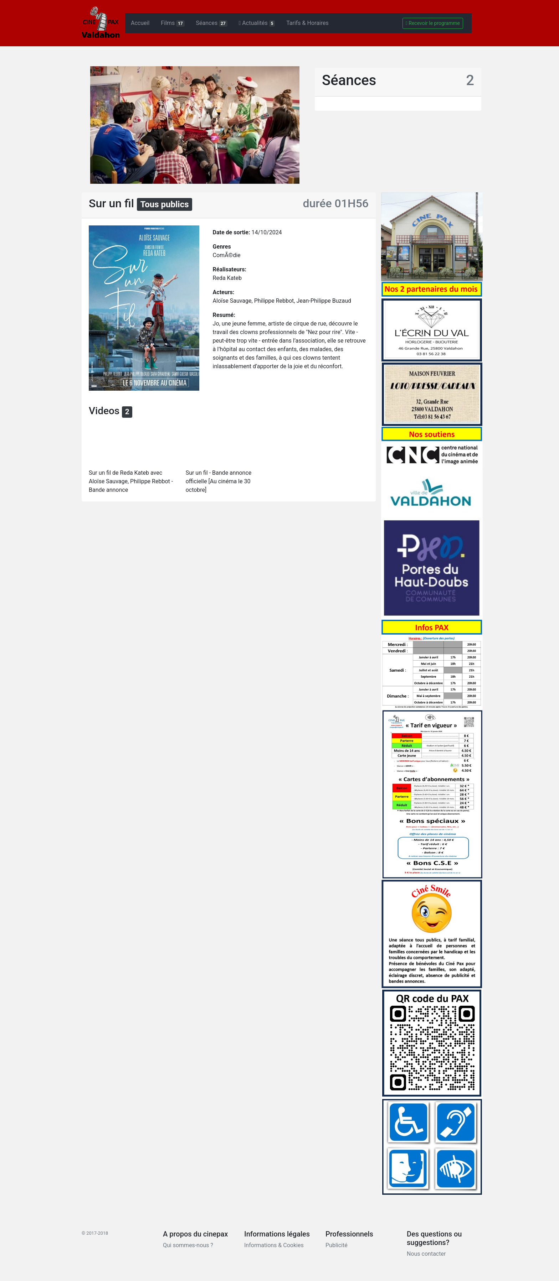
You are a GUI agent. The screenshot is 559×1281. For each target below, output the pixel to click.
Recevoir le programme (433, 23)
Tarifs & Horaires (307, 23)
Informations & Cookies (274, 1245)
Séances (211, 23)
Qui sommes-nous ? (188, 1245)
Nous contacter (426, 1253)
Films (172, 23)
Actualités (257, 23)
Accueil (140, 23)
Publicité (336, 1245)
